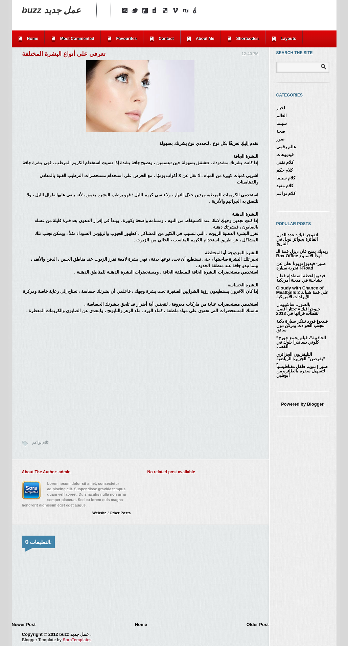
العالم (281, 115)
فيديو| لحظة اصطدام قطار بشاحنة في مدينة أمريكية (300, 278)
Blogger (315, 404)
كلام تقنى (285, 162)
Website (99, 513)
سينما (281, 123)
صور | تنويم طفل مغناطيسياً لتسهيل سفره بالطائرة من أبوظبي (302, 371)
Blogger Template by (57, 640)
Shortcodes (247, 38)
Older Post (258, 624)
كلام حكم (284, 170)
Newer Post (24, 624)
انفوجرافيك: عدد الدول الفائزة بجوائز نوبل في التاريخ (297, 239)
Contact (166, 38)
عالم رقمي (286, 146)
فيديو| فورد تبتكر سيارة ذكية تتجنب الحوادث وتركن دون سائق (302, 325)
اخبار (280, 107)
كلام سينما (286, 177)
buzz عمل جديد (51, 10)
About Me (205, 38)
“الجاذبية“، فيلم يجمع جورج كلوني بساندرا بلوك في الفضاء (301, 342)
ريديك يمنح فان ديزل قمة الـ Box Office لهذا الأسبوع (302, 253)
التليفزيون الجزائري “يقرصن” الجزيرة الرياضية (300, 356)
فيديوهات (285, 154)
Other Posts (120, 513)
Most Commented (77, 38)
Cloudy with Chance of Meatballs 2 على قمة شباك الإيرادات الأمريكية (302, 292)
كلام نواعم (40, 442)
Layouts (288, 38)
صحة (280, 131)
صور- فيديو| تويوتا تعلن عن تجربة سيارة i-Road (301, 266)
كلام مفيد (285, 185)
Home (32, 38)
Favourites (126, 38)
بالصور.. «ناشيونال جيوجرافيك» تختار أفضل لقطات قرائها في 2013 (298, 309)
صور (280, 139)
